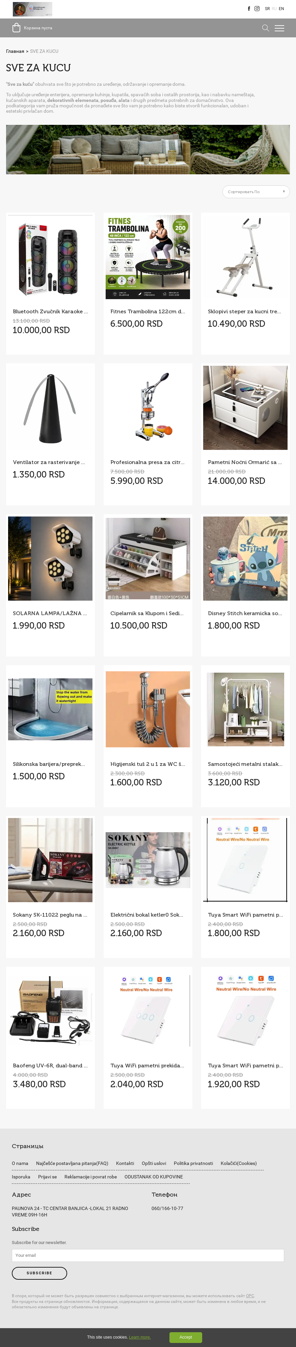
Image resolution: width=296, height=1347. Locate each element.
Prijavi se (47, 1176)
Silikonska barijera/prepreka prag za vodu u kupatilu (50, 764)
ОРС (250, 1295)
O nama (20, 1163)
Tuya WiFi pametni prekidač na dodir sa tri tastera (148, 1065)
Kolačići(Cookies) (239, 1163)
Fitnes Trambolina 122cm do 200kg (148, 311)
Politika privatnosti (193, 1163)
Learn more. (140, 1337)
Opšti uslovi (154, 1163)
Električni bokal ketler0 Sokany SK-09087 (148, 915)
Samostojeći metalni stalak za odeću (245, 764)
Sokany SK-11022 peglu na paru (50, 915)
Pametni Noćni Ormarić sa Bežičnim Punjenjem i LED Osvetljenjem (245, 462)
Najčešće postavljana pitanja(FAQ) (72, 1163)
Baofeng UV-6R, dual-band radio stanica (50, 1065)
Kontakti (125, 1163)
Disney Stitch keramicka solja (245, 613)
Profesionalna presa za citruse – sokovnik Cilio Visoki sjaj (148, 462)
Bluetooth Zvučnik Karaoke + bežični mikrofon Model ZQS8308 (50, 311)
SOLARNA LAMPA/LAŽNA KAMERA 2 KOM (50, 613)
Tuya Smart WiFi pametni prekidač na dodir (245, 1065)
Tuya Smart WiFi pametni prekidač (245, 915)
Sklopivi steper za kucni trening (245, 311)
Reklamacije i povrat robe (90, 1176)
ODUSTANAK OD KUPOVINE (154, 1176)
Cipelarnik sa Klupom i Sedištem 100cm (148, 613)
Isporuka (21, 1176)
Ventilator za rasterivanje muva (50, 462)
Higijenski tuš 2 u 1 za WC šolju (148, 764)
